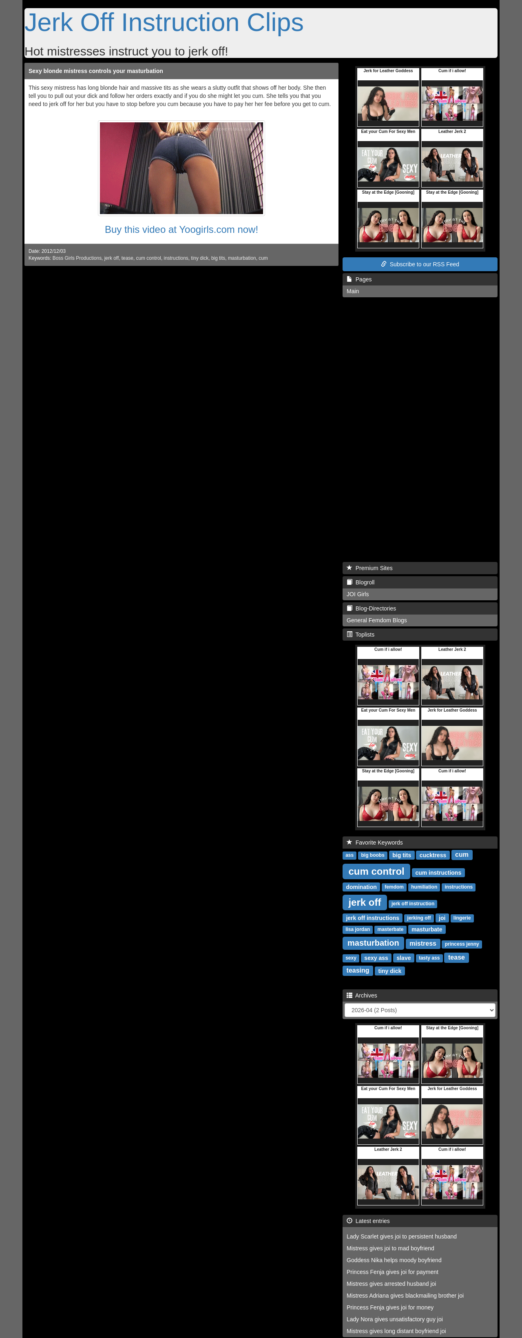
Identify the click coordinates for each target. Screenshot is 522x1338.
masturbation (242, 258)
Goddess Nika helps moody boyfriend (394, 1260)
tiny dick (199, 258)
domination (361, 886)
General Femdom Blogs (377, 620)
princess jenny (462, 944)
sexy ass (376, 957)
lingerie (462, 918)
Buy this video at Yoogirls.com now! (181, 229)
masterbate (390, 929)
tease (127, 258)
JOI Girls (358, 594)
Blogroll (360, 582)
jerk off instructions (372, 917)
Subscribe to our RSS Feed (420, 264)
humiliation (424, 887)
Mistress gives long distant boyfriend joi (396, 1331)
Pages (359, 279)
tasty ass (429, 958)
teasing (358, 970)
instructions (176, 258)
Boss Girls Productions (77, 258)
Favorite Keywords (375, 842)
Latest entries (368, 1221)
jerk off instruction (413, 904)
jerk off (111, 258)
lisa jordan (357, 929)
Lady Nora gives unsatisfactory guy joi (395, 1319)
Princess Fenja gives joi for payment (392, 1272)
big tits (218, 258)
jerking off (419, 918)
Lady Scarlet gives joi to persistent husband (402, 1236)
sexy (350, 958)
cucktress (433, 854)
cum (263, 258)
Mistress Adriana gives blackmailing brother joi (405, 1295)
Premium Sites (370, 568)
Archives (362, 995)
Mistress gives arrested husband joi (391, 1283)
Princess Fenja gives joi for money (390, 1307)
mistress (422, 943)
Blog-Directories (371, 608)
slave (403, 957)
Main (353, 291)
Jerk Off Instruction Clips (164, 22)
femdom (394, 887)
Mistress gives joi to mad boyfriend (390, 1248)
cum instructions (438, 872)
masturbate (426, 929)
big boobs (372, 855)
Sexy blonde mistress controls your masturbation (96, 71)
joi (442, 917)
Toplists (360, 634)
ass (349, 855)
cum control (148, 258)
